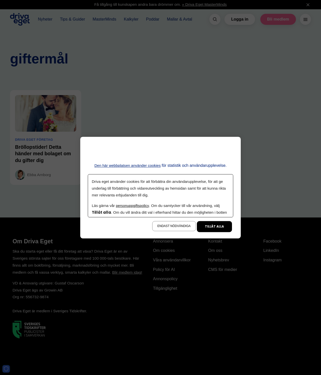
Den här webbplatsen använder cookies (127, 165)
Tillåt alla (214, 226)
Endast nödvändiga (174, 226)
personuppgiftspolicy (133, 205)
